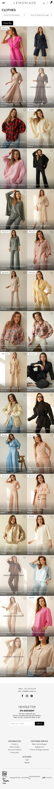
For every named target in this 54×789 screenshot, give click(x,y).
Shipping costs (39, 747)
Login (27, 760)
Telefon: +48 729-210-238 (27, 689)
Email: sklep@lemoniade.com (27, 691)
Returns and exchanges (39, 744)
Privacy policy (14, 752)
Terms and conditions (14, 749)
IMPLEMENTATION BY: (40, 778)
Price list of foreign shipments (39, 749)
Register (27, 762)
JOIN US (39, 723)
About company (15, 747)
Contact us (14, 744)
